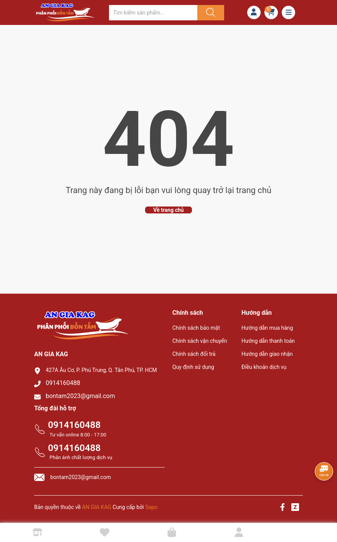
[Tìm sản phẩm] (153, 12)
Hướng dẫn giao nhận (267, 354)
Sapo (151, 507)
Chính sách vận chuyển (199, 341)
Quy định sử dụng (193, 367)
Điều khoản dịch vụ (263, 367)
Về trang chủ (168, 210)
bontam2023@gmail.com (80, 396)
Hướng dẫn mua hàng (267, 328)
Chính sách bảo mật (196, 328)
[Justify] (209, 12)
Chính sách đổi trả (193, 354)
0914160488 (63, 383)
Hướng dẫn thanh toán (268, 341)
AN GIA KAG (96, 507)
